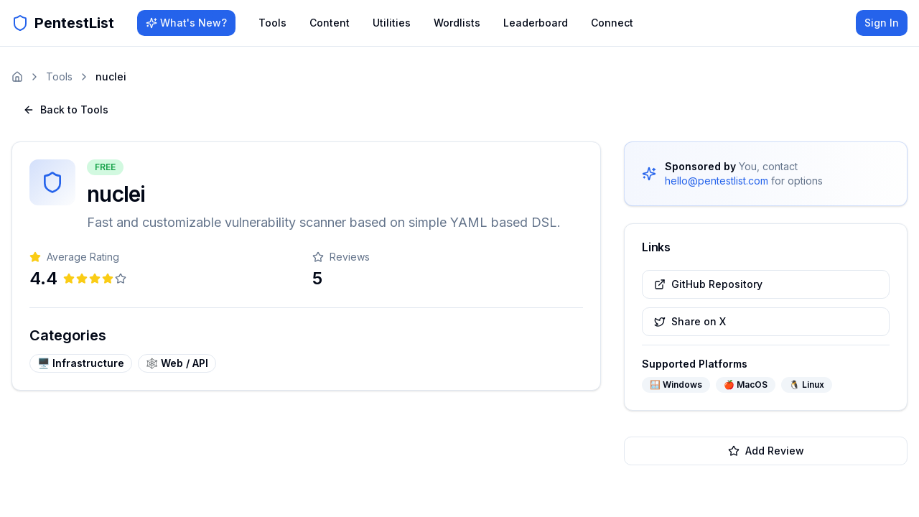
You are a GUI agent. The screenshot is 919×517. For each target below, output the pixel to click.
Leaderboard (535, 23)
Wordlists (457, 23)
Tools (272, 23)
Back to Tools (65, 109)
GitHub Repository (708, 284)
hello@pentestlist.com (716, 180)
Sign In (881, 23)
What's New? (186, 23)
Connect (612, 23)
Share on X (690, 321)
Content (329, 23)
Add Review (766, 450)
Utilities (392, 23)
